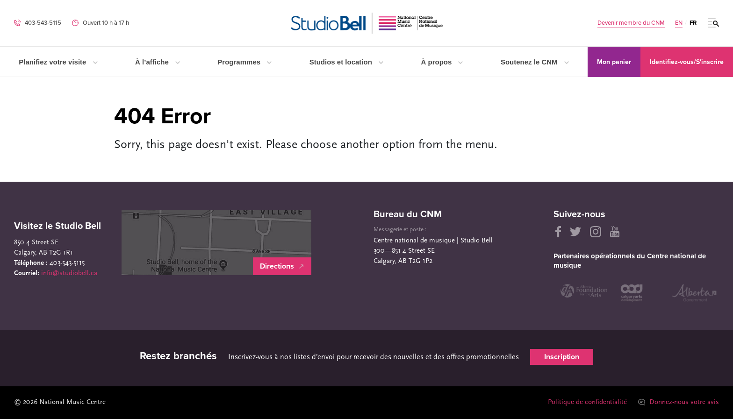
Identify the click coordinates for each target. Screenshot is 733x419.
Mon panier (614, 62)
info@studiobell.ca (69, 273)
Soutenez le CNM (535, 62)
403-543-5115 (43, 23)
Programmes (244, 62)
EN (679, 23)
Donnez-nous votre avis (678, 402)
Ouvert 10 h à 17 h (106, 23)
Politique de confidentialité (587, 402)
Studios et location (346, 62)
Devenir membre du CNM (631, 23)
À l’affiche (157, 62)
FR (693, 23)
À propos (442, 62)
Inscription (561, 357)
